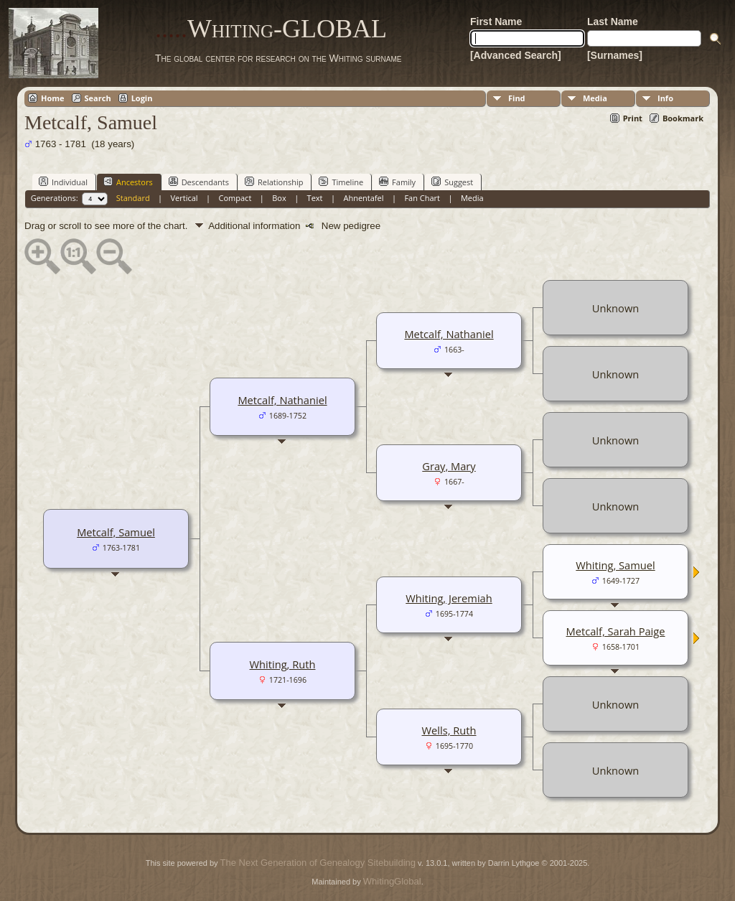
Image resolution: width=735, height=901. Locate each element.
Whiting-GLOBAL (271, 28)
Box (279, 197)
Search (98, 98)
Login (142, 98)
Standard (133, 197)
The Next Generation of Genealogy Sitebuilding (318, 862)
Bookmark (683, 118)
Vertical (184, 197)
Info (665, 98)
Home (53, 98)
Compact (235, 197)
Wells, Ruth (449, 730)
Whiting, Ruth (283, 664)
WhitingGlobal (392, 881)
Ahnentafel (363, 197)
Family (397, 181)
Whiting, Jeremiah (449, 598)
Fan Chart (422, 197)
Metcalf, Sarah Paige (615, 631)
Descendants (199, 181)
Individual (63, 181)
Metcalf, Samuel (116, 532)
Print (632, 118)
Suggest (452, 181)
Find (516, 98)
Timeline (341, 181)
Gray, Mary (448, 466)
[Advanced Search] (515, 55)
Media (595, 98)
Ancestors (128, 181)
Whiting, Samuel (615, 565)
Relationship (274, 181)
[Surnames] (614, 55)
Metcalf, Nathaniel (282, 400)
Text (315, 197)
